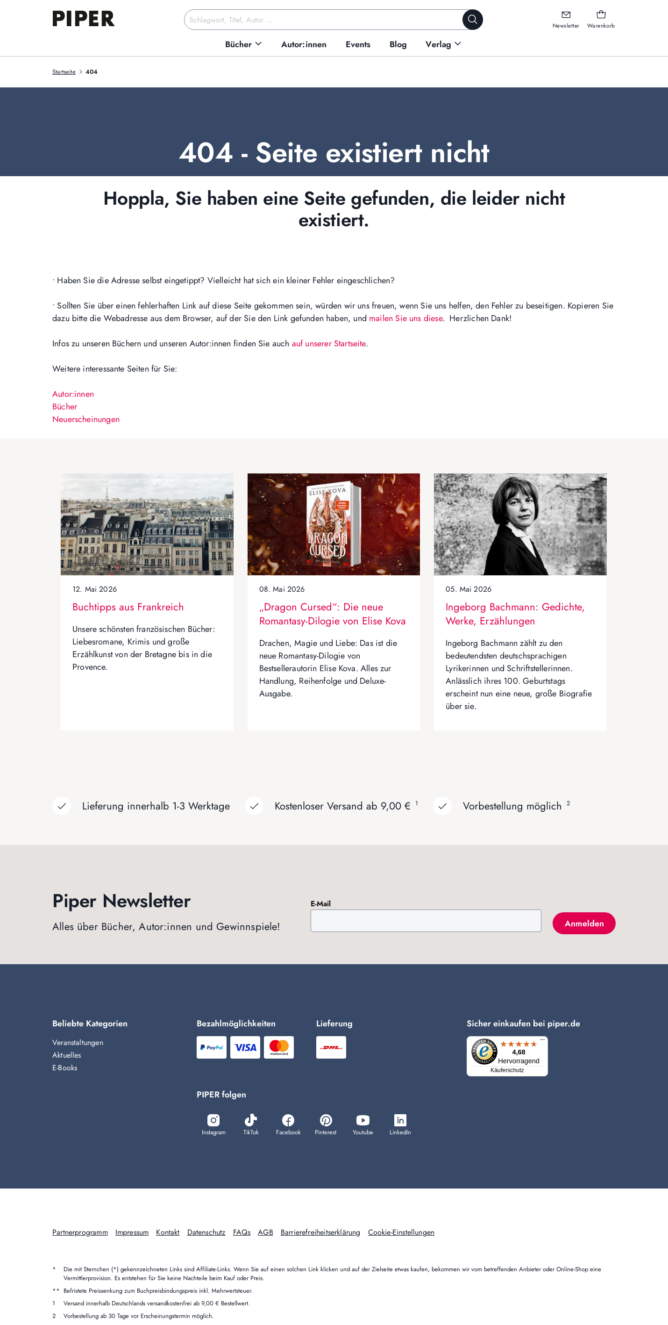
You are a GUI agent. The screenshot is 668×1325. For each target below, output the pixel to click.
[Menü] (545, 1041)
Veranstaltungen (77, 1042)
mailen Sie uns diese (405, 318)
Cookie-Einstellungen (401, 1233)
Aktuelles (66, 1055)
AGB (265, 1233)
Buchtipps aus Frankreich (128, 606)
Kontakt (167, 1233)
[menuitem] (244, 44)
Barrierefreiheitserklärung (321, 1233)
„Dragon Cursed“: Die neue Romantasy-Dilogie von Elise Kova (332, 613)
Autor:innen (73, 394)
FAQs (242, 1233)
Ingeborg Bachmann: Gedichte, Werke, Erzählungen (515, 613)
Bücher (64, 407)
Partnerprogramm (80, 1233)
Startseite (64, 71)
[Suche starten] (472, 19)
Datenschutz (206, 1233)
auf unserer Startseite (329, 343)
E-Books (64, 1067)
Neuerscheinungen (86, 419)
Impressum (132, 1233)
